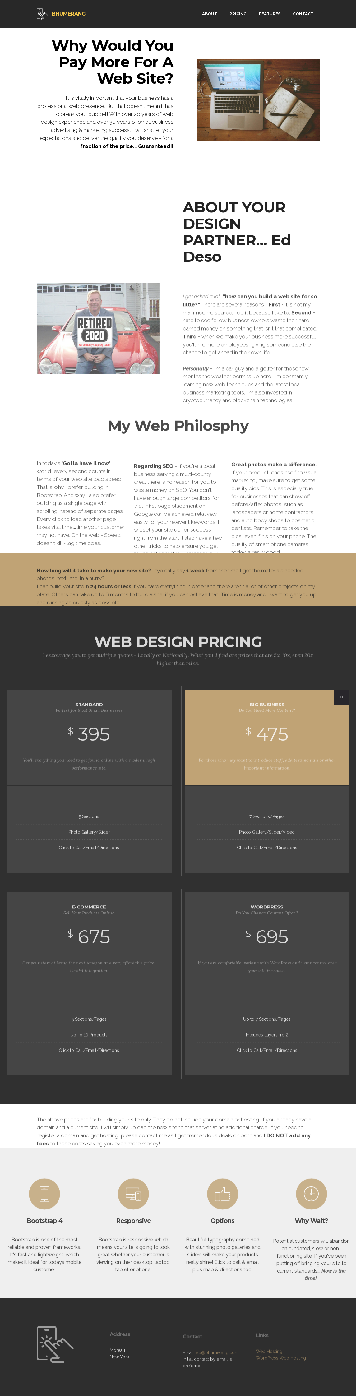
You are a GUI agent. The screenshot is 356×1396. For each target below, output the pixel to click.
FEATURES (269, 14)
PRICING (238, 14)
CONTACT (303, 14)
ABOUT (209, 14)
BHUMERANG (69, 14)
